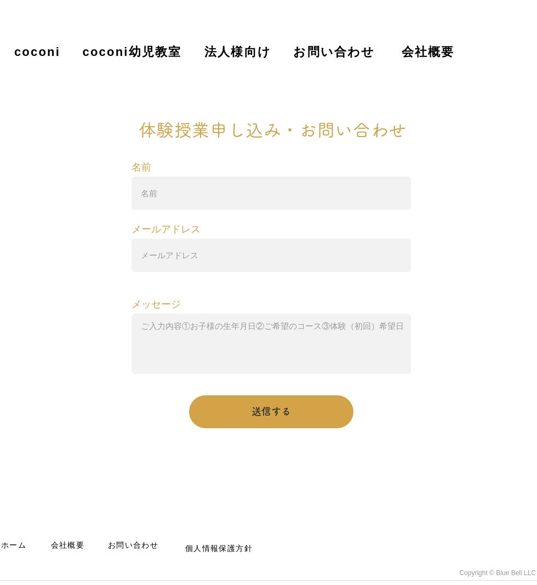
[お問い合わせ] (335, 52)
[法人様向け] (239, 52)
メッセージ (156, 304)
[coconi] (38, 52)
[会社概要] (429, 52)
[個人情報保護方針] (220, 548)
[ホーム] (15, 545)
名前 (141, 167)
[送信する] (271, 411)
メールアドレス (166, 229)
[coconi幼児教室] (133, 52)
